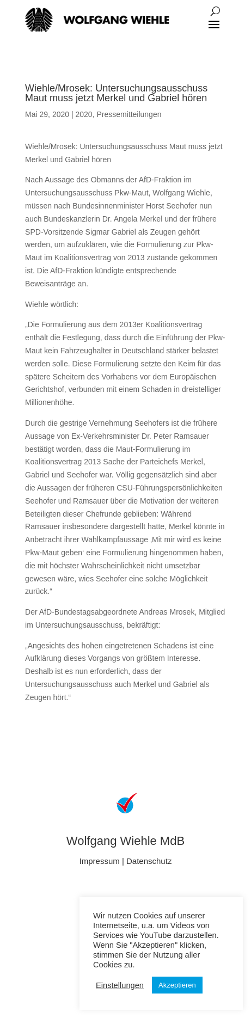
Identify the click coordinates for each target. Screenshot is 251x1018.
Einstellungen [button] (120, 985)
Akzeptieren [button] (177, 985)
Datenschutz (149, 861)
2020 (83, 114)
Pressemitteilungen (128, 114)
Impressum (99, 861)
